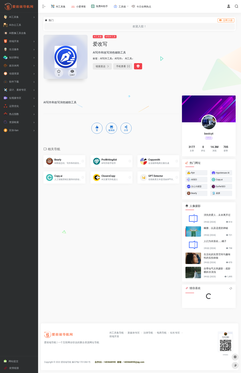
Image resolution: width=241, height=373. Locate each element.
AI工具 (128, 58)
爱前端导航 (66, 362)
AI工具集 (98, 36)
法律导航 (148, 332)
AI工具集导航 (116, 332)
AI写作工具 (110, 36)
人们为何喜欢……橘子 (215, 241)
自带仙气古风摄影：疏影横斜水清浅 (217, 270)
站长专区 (175, 332)
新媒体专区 (134, 332)
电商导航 (162, 332)
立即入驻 (226, 20)
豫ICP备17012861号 (81, 362)
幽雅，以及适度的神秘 (216, 228)
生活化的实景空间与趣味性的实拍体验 (217, 256)
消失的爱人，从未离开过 (217, 214)
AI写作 (118, 58)
